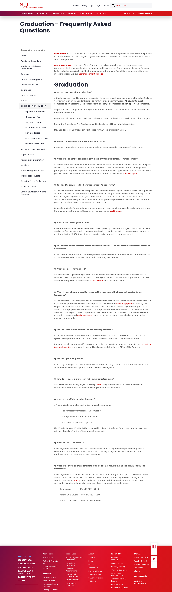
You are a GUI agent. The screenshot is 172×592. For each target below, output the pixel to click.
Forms (24, 100)
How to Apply (48, 557)
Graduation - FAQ (34, 143)
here (99, 384)
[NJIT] (31, 6)
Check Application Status (50, 567)
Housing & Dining (118, 566)
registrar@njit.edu (124, 303)
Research (47, 574)
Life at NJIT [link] (85, 13)
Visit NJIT (92, 557)
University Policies (95, 578)
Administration (94, 574)
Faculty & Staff (140, 561)
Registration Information (32, 160)
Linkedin (154, 552)
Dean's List (26, 90)
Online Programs (73, 580)
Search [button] (113, 5)
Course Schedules (29, 84)
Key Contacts (25, 567)
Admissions (48, 554)
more (154, 565)
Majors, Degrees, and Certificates (74, 558)
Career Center (117, 563)
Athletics (92, 581)
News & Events (49, 581)
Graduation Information (33, 50)
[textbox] (131, 5)
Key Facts (92, 564)
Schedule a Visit (26, 564)
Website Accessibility (140, 582)
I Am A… (137, 554)
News (90, 561)
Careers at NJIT (26, 577)
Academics (71, 554)
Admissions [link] (25, 13)
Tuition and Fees (28, 186)
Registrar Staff (28, 154)
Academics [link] (42, 13)
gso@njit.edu (115, 211)
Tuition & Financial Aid (50, 562)
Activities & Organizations (117, 574)
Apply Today (24, 556)
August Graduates (33, 122)
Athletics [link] (100, 13)
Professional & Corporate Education (74, 575)
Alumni (137, 571)
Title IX (21, 580)
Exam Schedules (28, 95)
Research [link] (57, 13)
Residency (25, 165)
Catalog (76, 480)
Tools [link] (105, 5)
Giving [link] (84, 5)
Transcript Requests (30, 175)
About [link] (71, 13)
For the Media (140, 576)
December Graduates (35, 127)
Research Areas (49, 577)
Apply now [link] (144, 13)
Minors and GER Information (34, 149)
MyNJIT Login (95, 5)
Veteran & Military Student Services (33, 193)
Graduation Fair (32, 117)
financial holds (96, 280)
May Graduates (32, 133)
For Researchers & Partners (50, 585)
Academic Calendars (31, 61)
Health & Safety (118, 584)
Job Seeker (138, 568)
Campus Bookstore (119, 570)
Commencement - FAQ (36, 138)
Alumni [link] (76, 5)
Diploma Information (35, 112)
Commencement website (91, 74)
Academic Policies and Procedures (31, 67)
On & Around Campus (116, 558)
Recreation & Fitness (120, 588)
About (91, 554)
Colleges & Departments (71, 570)
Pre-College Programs (71, 584)
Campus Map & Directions (25, 572)
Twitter (154, 559)
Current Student (141, 557)
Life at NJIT (116, 554)
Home (23, 55)
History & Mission (95, 571)
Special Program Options (33, 170)
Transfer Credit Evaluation (33, 181)
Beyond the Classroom (70, 564)
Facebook (154, 546)
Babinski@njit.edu (131, 173)
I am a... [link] (128, 13)
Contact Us (93, 568)
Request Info (25, 560)
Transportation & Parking (118, 580)
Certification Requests (31, 79)
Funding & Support (50, 590)
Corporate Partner (141, 564)
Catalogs (25, 74)
